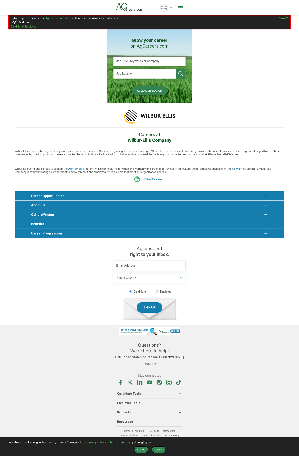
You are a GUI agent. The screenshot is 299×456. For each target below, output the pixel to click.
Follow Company (153, 179)
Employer (30, 26)
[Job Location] (144, 74)
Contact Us (169, 431)
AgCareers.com (54, 18)
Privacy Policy (172, 435)
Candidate (16, 26)
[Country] (149, 278)
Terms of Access (120, 442)
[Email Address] (149, 266)
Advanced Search (149, 90)
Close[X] (284, 18)
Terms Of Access (151, 435)
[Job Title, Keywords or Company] (149, 61)
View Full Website (129, 435)
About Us (139, 431)
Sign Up (149, 307)
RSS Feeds (153, 431)
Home (127, 431)
